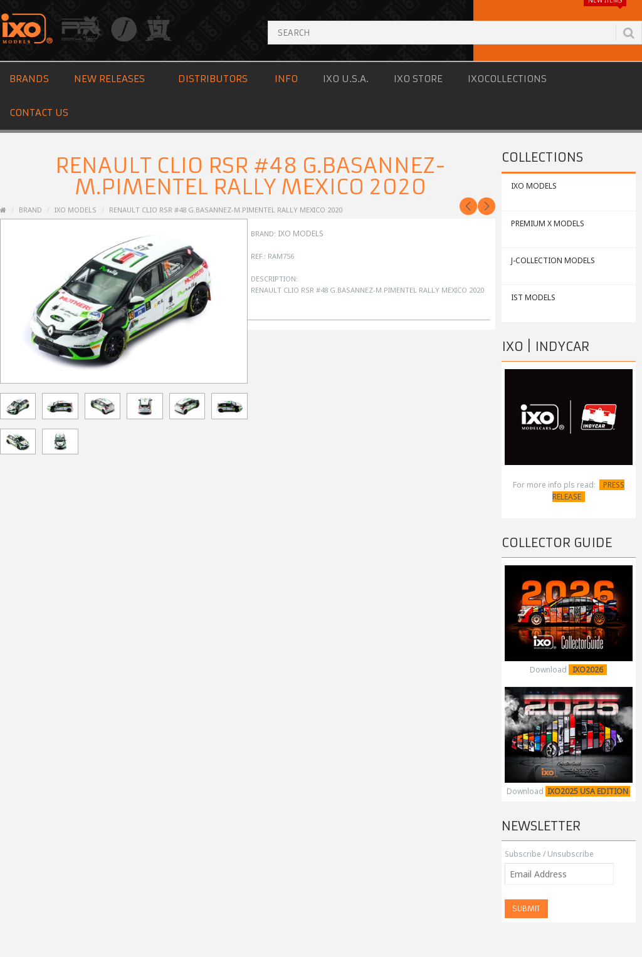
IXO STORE (418, 79)
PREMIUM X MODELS (547, 223)
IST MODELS (533, 297)
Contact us (38, 112)
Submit (526, 908)
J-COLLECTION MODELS (553, 260)
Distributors (213, 79)
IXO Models (76, 209)
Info (286, 79)
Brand (30, 209)
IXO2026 (587, 669)
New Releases (109, 79)
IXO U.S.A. (346, 79)
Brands (29, 79)
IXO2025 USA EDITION (587, 791)
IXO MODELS (534, 185)
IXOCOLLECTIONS (507, 79)
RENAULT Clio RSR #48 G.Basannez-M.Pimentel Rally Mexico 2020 (225, 209)
